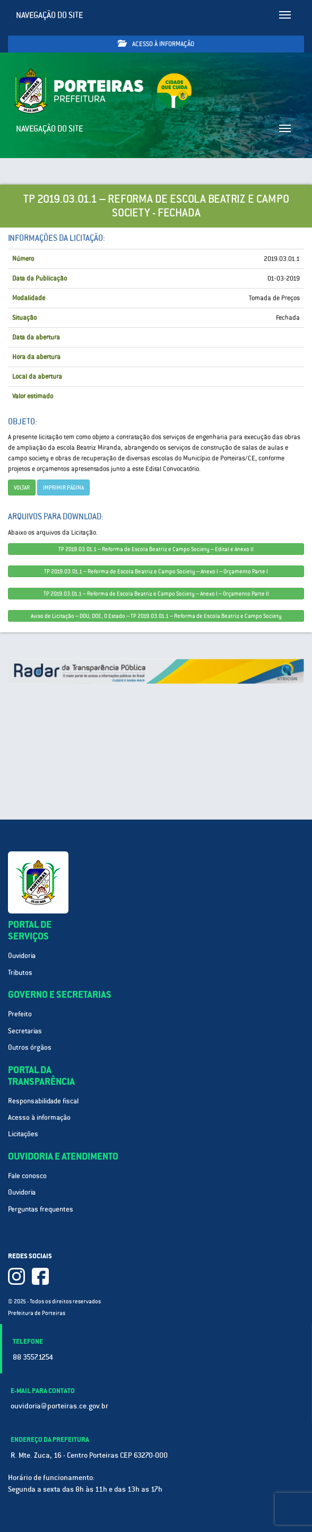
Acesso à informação (156, 43)
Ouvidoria (22, 955)
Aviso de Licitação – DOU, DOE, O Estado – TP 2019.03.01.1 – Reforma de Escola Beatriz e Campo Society (156, 616)
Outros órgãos (29, 1047)
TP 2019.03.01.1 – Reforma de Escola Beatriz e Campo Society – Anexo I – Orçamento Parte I (156, 571)
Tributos (20, 972)
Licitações (23, 1133)
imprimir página (63, 487)
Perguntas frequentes (40, 1209)
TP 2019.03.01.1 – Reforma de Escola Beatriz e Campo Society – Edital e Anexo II (156, 549)
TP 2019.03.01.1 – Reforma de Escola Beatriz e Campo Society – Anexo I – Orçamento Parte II (156, 593)
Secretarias (25, 1030)
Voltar (22, 487)
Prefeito (20, 1014)
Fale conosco (27, 1175)
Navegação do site (49, 15)
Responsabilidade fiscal (43, 1101)
